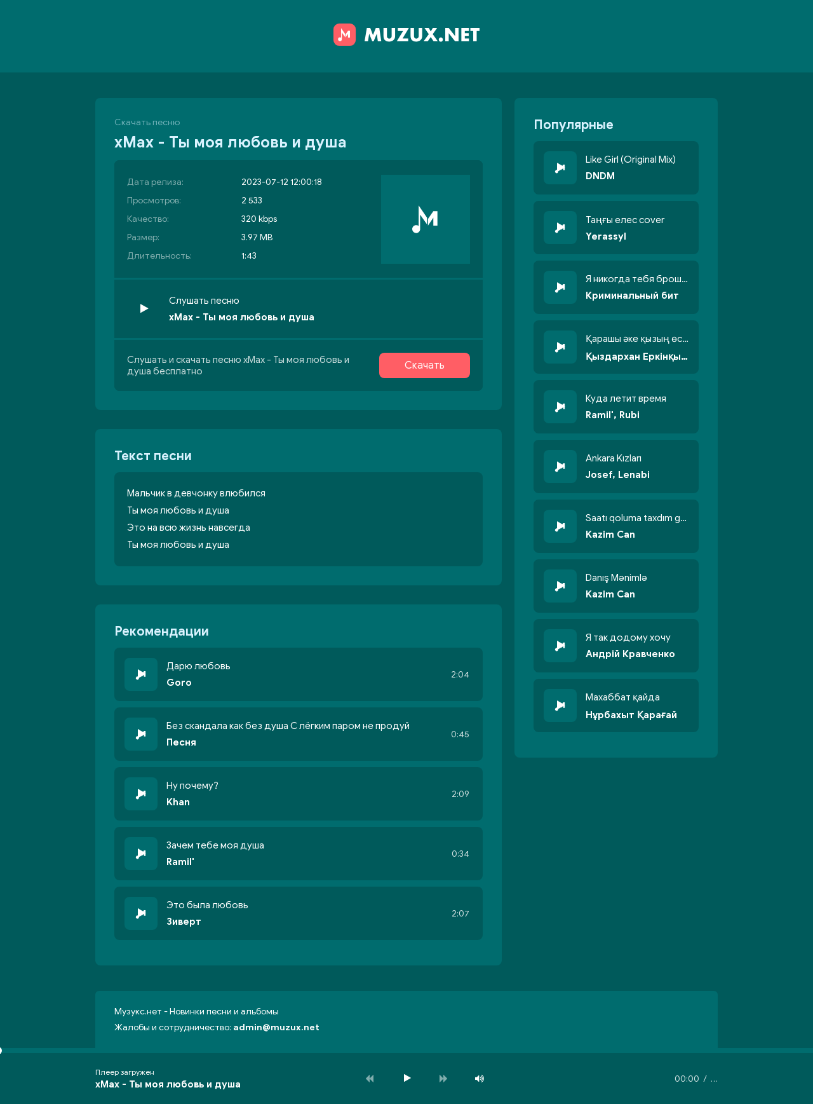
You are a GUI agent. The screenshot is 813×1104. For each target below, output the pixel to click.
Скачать (425, 365)
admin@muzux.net (276, 1027)
